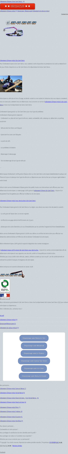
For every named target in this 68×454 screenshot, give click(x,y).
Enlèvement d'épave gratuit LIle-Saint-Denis (12, 60)
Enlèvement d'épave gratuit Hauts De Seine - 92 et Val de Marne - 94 (19, 398)
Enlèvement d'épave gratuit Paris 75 (10, 407)
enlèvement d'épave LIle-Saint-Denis (44, 191)
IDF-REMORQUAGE (54, 442)
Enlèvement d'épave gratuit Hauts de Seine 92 (13, 402)
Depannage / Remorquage (25, 11)
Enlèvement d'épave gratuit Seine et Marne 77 (13, 389)
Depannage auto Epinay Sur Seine (34, 361)
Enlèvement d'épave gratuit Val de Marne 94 (12, 393)
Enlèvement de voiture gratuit (40, 11)
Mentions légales (17, 446)
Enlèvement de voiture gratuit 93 (9, 328)
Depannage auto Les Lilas (34, 368)
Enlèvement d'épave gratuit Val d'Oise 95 (11, 421)
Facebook (2, 452)
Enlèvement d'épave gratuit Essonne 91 (11, 417)
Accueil (2, 315)
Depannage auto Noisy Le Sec (34, 338)
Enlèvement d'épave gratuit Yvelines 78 (11, 411)
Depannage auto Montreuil (34, 346)
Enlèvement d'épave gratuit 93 (8, 11)
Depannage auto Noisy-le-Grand (34, 376)
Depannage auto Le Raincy (34, 353)
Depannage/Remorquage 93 (8, 324)
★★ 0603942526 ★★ (17, 6)
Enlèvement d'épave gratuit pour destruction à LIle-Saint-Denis (18, 201)
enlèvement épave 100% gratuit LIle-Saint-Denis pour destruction (20, 250)
